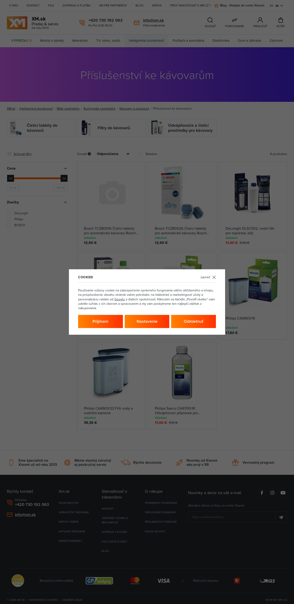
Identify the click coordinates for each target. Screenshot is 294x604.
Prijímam (100, 321)
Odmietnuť (193, 321)
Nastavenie (147, 321)
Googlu (119, 299)
